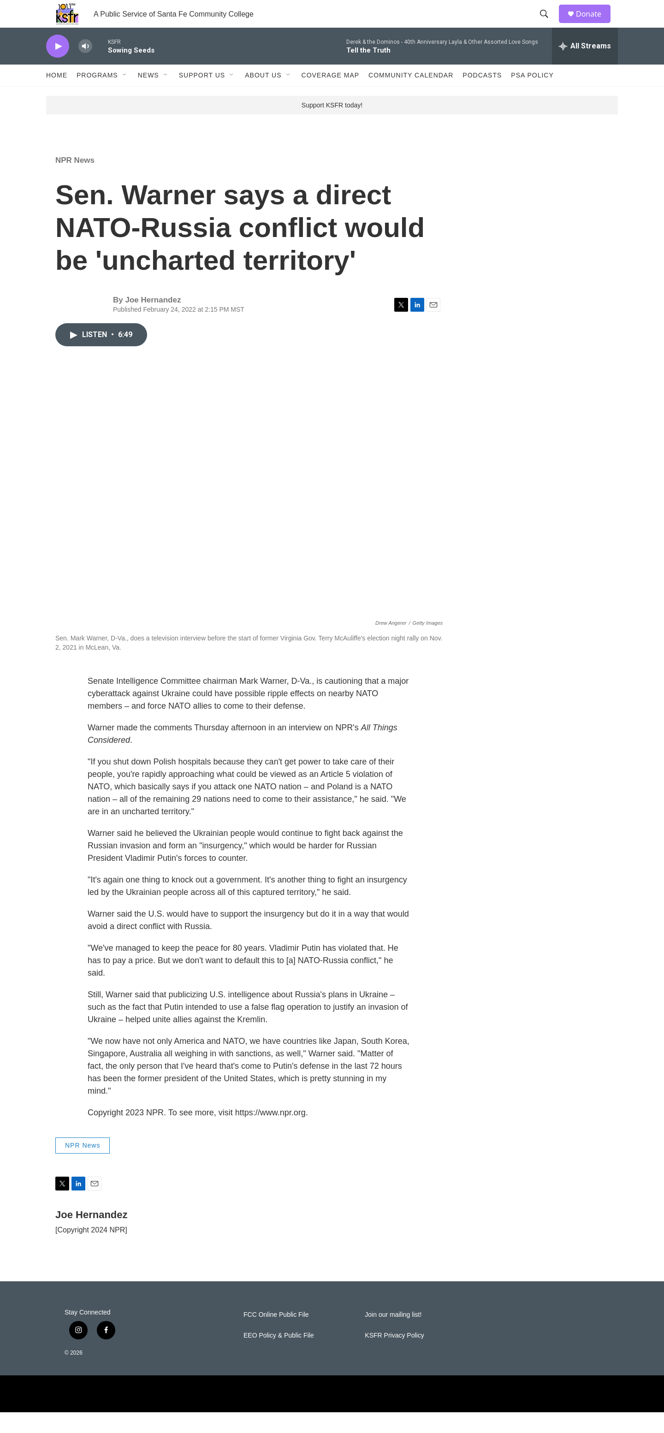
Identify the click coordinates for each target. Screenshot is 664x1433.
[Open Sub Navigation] (125, 96)
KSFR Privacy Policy (394, 1356)
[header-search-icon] (548, 24)
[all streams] (585, 66)
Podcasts (482, 96)
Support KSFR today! (332, 126)
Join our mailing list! (393, 1335)
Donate (594, 24)
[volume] (85, 67)
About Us (263, 96)
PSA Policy (532, 96)
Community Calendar (410, 96)
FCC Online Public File (276, 1335)
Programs (97, 96)
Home (56, 96)
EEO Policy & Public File (278, 1356)
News (148, 96)
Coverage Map (331, 96)
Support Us (202, 96)
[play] (57, 67)
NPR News (75, 181)
